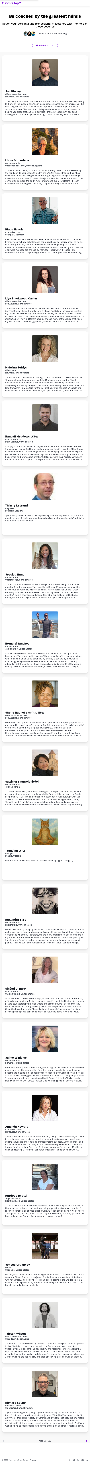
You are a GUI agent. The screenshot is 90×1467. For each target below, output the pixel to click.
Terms (25, 1460)
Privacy (33, 1460)
